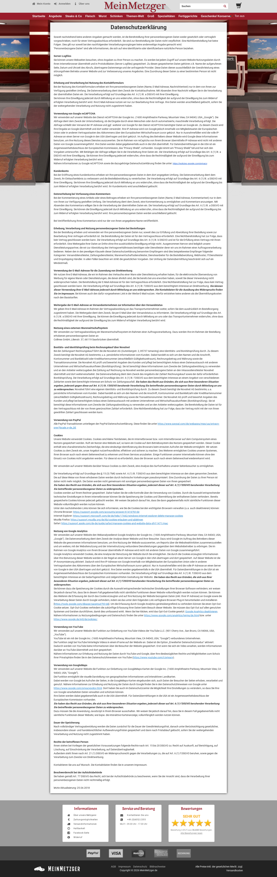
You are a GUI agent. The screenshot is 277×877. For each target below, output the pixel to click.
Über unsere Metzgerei (81, 815)
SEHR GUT (191, 816)
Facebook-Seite (78, 833)
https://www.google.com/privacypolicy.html (78, 688)
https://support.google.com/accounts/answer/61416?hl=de (106, 511)
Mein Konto (41, 3)
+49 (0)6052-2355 (133, 819)
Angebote (55, 16)
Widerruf (74, 837)
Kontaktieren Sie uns (134, 815)
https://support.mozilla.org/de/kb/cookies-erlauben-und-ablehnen (107, 519)
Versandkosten (234, 870)
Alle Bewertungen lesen (191, 833)
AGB (113, 866)
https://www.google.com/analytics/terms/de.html (171, 615)
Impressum (124, 866)
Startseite (38, 16)
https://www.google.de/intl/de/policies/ (75, 619)
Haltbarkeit (76, 828)
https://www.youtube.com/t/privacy (153, 657)
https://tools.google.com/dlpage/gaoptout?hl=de (81, 604)
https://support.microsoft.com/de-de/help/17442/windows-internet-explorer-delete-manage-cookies (128, 515)
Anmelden (62, 3)
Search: (178, 5)
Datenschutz (140, 866)
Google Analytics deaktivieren (201, 611)
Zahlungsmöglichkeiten (82, 819)
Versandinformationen (82, 824)
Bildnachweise (157, 866)
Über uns (82, 3)
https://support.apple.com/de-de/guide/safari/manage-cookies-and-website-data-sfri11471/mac (114, 523)
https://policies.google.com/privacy (190, 163)
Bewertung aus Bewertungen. (191, 830)
